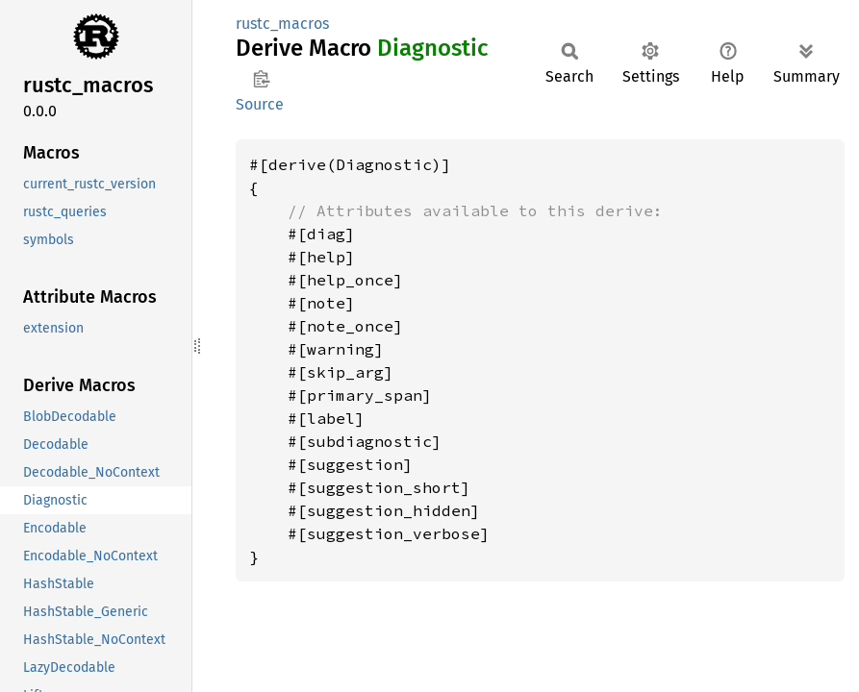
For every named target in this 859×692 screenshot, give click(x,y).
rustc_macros (282, 23)
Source (260, 104)
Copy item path (261, 78)
